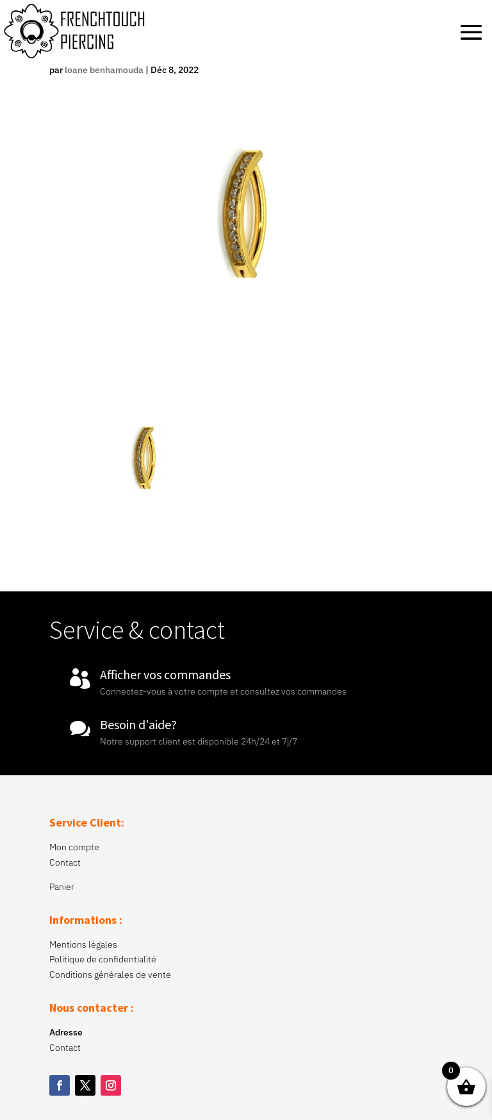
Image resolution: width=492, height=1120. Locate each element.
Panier (61, 887)
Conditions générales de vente (110, 974)
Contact (65, 862)
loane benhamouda (104, 70)
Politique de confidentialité (102, 959)
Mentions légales (83, 944)
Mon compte (74, 847)
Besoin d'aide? (138, 724)
